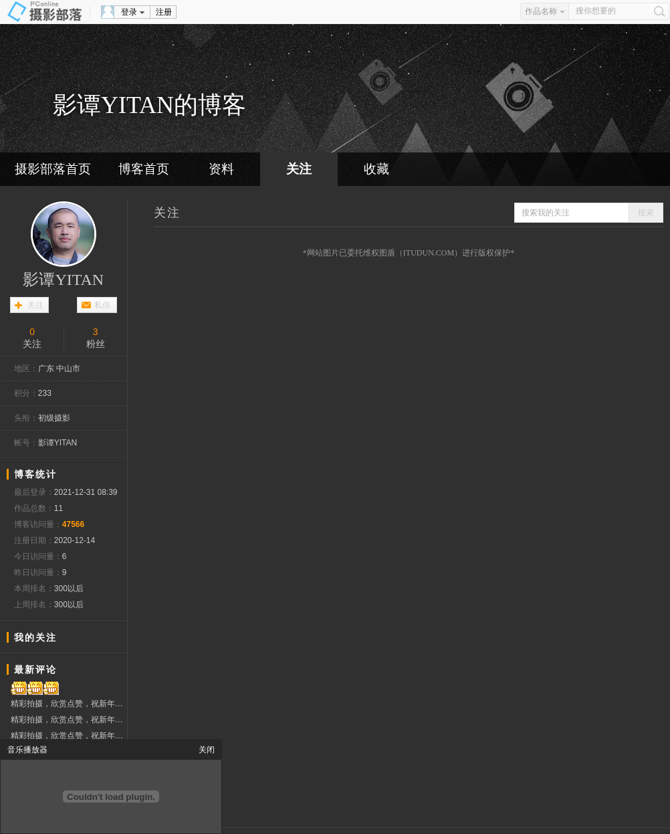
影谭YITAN (63, 279)
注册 (164, 12)
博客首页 (143, 169)
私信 (102, 305)
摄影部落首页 (53, 169)
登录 (129, 12)
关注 (299, 169)
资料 (221, 169)
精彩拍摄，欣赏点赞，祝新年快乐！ (68, 703)
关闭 (207, 749)
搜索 (646, 212)
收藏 (376, 169)
